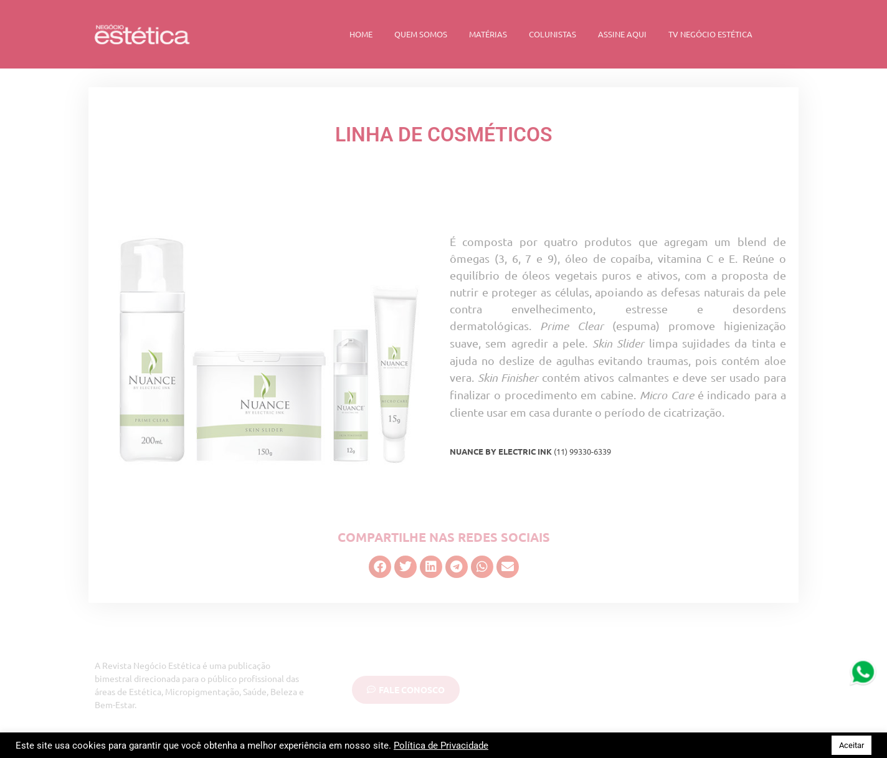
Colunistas (552, 34)
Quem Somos (420, 34)
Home (360, 34)
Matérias (488, 34)
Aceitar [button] (851, 745)
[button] (380, 567)
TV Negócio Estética (710, 34)
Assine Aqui (622, 34)
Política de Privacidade (441, 745)
